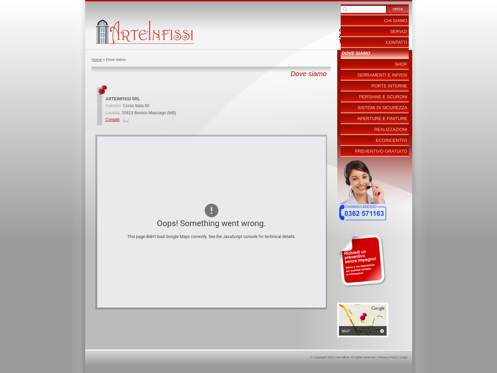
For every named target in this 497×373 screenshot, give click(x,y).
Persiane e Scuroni (383, 96)
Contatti (113, 119)
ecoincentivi (391, 140)
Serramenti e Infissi (382, 75)
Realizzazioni (390, 129)
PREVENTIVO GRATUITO (381, 151)
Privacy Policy (388, 357)
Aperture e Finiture (382, 118)
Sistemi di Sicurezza (382, 107)
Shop (401, 64)
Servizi (398, 31)
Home (97, 59)
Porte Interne (389, 85)
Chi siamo (395, 20)
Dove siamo (356, 53)
